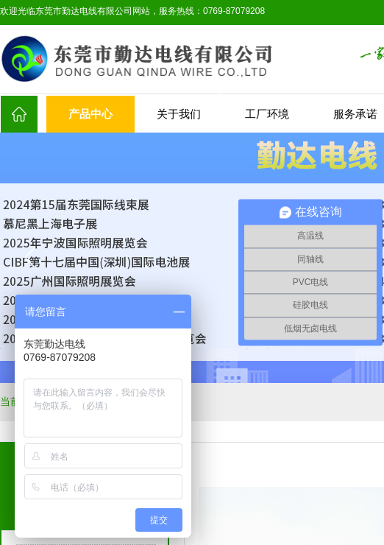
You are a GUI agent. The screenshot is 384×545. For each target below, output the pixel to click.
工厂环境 (267, 114)
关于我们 (179, 114)
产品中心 (90, 114)
